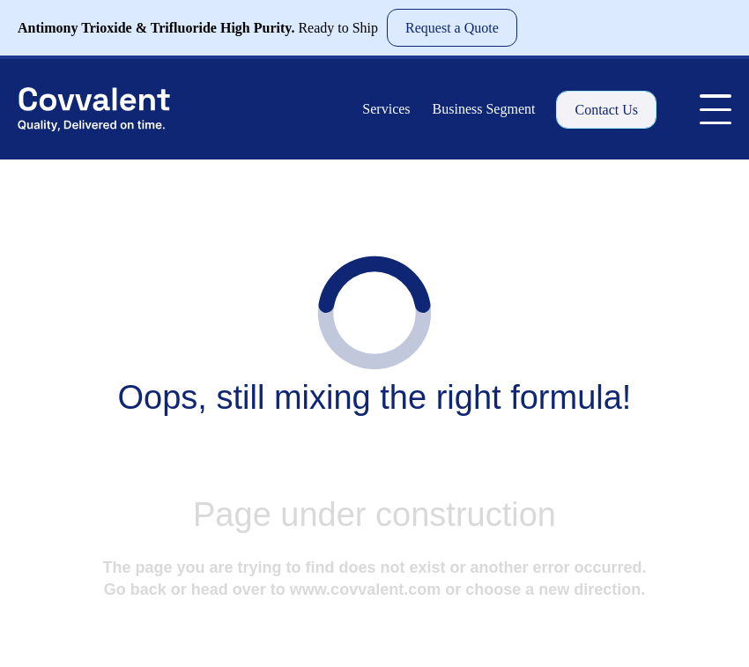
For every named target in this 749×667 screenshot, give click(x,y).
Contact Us (606, 109)
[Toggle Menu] (715, 109)
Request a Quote (452, 27)
